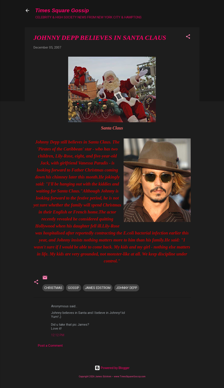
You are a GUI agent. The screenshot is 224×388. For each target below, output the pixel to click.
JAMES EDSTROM (97, 288)
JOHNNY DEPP (126, 288)
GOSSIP (73, 288)
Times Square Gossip (62, 10)
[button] (188, 37)
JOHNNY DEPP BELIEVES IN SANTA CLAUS (100, 37)
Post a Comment (50, 346)
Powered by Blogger (112, 368)
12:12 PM (57, 335)
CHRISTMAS (53, 288)
